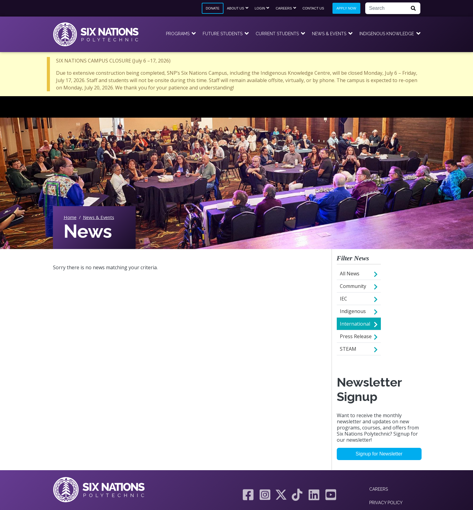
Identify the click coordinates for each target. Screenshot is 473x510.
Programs (178, 33)
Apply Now (346, 8)
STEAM (348, 349)
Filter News (353, 258)
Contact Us (313, 8)
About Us (235, 8)
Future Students (222, 33)
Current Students (277, 33)
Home (70, 217)
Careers (284, 8)
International (355, 323)
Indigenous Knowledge (386, 33)
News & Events (329, 33)
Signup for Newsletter (379, 453)
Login (260, 8)
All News (349, 273)
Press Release (356, 336)
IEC (343, 298)
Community (353, 286)
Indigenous (353, 311)
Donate (213, 8)
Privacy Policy (386, 502)
